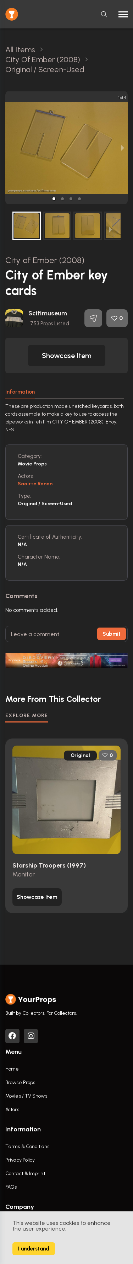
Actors (12, 1109)
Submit (111, 634)
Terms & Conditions (27, 1146)
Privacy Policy (20, 1160)
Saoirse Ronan (35, 484)
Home (12, 1069)
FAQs (11, 1187)
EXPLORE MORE (26, 716)
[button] (53, 198)
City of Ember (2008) (44, 260)
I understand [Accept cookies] (33, 1249)
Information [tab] (20, 392)
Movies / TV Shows (26, 1096)
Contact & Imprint (25, 1173)
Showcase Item (67, 355)
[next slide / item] (123, 147)
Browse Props (20, 1082)
